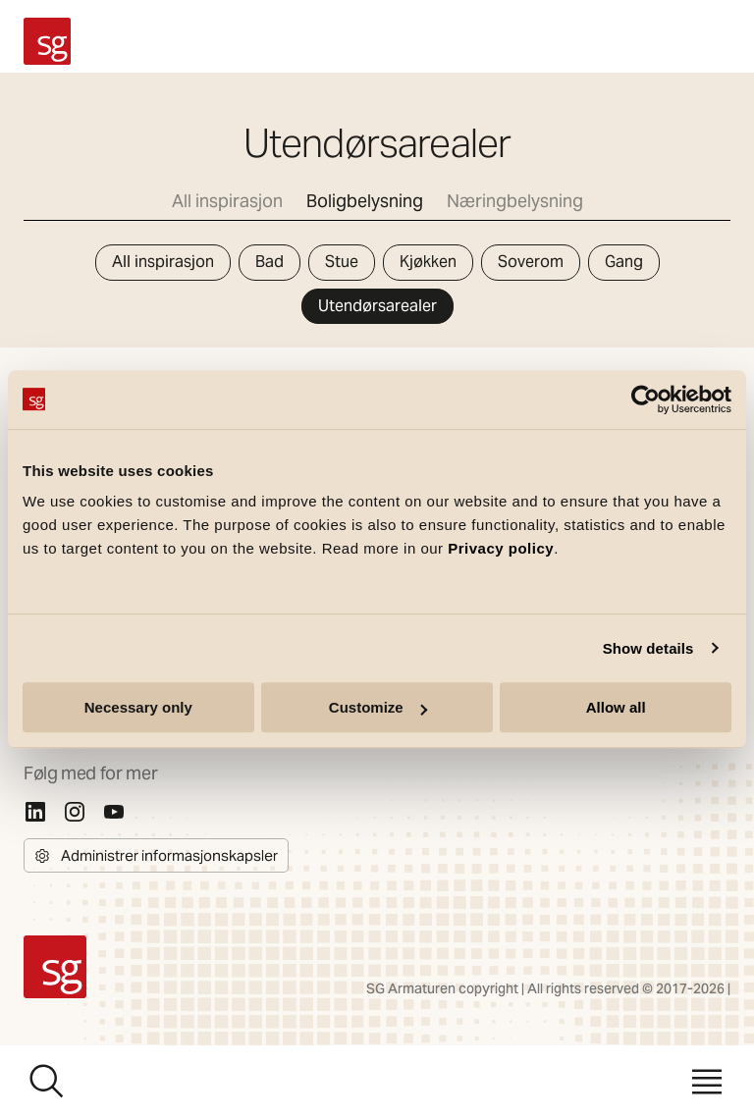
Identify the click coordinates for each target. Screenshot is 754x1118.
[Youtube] (114, 812)
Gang (624, 261)
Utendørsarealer (377, 305)
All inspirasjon (227, 200)
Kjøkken (428, 261)
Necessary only (138, 707)
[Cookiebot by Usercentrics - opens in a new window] (645, 399)
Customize (378, 707)
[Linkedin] (35, 812)
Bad (269, 261)
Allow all (616, 707)
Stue (341, 261)
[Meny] (706, 1081)
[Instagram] (74, 812)
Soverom (531, 261)
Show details (648, 648)
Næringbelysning (515, 200)
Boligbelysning (364, 200)
